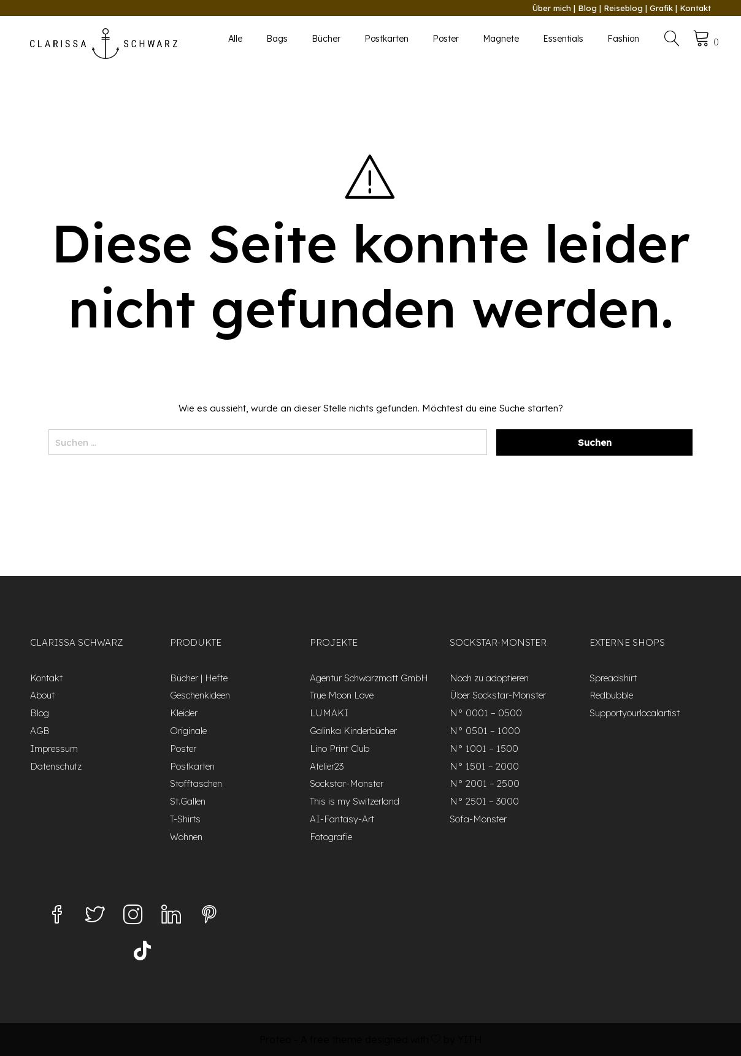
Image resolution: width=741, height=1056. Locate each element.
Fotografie (331, 837)
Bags (277, 38)
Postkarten (386, 38)
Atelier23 (327, 766)
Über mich (551, 8)
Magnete (501, 38)
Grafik (661, 8)
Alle (235, 38)
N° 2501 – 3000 (484, 801)
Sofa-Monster (478, 819)
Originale (188, 731)
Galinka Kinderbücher (353, 731)
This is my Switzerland (354, 801)
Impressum (54, 748)
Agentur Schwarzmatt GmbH (369, 678)
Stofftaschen (196, 783)
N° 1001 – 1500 (484, 748)
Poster (445, 38)
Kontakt (695, 8)
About (42, 695)
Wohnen (186, 837)
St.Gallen (187, 801)
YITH (470, 1039)
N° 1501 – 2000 (484, 766)
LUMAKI (329, 713)
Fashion (623, 38)
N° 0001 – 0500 (486, 713)
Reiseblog (623, 8)
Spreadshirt (613, 678)
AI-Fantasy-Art (342, 819)
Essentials (563, 38)
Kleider (184, 713)
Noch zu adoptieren (489, 678)
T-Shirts (185, 819)
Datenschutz (56, 766)
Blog (587, 8)
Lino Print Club (339, 748)
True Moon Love (342, 695)
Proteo (275, 1039)
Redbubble (611, 695)
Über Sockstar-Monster (498, 695)
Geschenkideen (200, 695)
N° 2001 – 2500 (485, 783)
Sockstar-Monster (346, 783)
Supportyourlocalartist (634, 713)
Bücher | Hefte (199, 678)
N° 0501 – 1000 (485, 731)
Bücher (326, 38)
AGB (40, 731)
